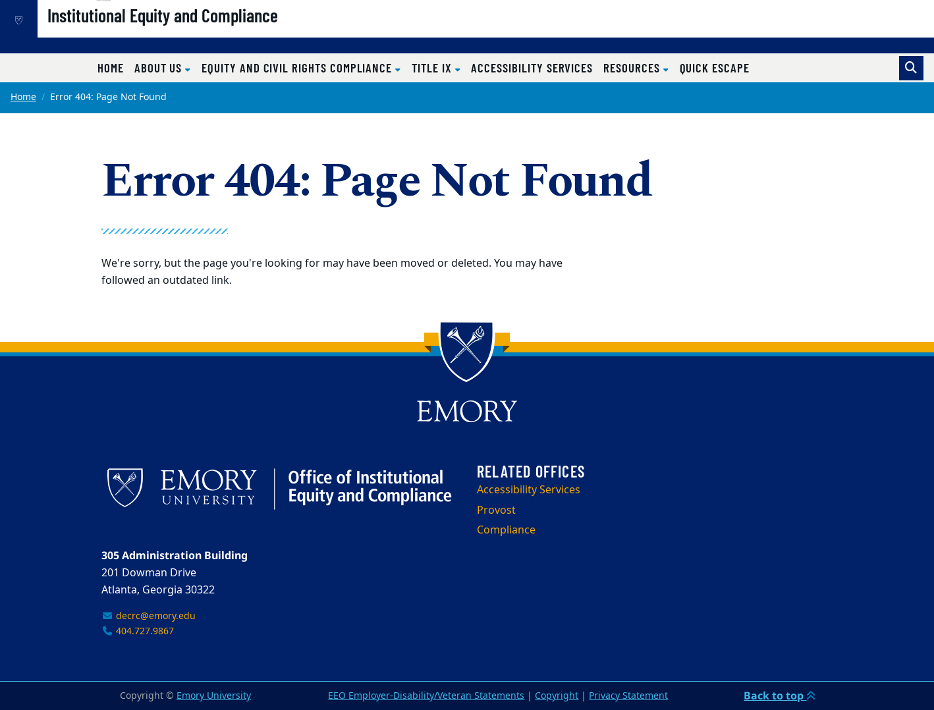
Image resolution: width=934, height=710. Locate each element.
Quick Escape (715, 67)
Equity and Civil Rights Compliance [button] (298, 67)
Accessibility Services (532, 67)
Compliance (506, 530)
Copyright (556, 696)
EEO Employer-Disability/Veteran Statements (426, 696)
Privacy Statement (628, 696)
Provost (496, 510)
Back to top (779, 695)
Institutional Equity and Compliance (207, 33)
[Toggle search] (911, 68)
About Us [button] (159, 67)
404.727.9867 (137, 631)
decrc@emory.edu (148, 616)
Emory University (214, 696)
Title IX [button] (433, 67)
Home (110, 67)
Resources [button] (633, 67)
